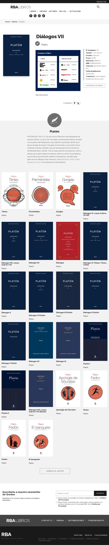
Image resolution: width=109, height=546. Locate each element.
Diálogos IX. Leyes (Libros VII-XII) (94, 214)
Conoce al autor (55, 471)
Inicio (7, 22)
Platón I (86, 364)
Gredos (22, 22)
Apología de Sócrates (66, 410)
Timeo (4, 212)
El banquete (34, 459)
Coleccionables (101, 535)
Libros (33, 11)
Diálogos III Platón (64, 312)
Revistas (88, 535)
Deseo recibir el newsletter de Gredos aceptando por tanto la (82, 499)
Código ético (52, 539)
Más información (42, 95)
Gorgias (59, 212)
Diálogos (60, 263)
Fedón (4, 459)
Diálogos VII (34, 263)
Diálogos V (6, 313)
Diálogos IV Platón (37, 315)
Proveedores (63, 539)
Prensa (60, 520)
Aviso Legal (41, 539)
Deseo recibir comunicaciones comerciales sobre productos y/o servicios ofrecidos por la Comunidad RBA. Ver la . (80, 504)
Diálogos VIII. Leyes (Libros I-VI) (10, 264)
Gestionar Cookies (44, 540)
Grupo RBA (78, 535)
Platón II (5, 413)
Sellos (62, 11)
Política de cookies (92, 539)
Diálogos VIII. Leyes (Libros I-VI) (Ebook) (37, 411)
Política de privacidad (76, 539)
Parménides (34, 212)
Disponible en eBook (94, 85)
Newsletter (101, 1)
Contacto (46, 520)
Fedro (86, 410)
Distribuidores (76, 520)
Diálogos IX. (61, 361)
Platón (44, 44)
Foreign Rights (96, 520)
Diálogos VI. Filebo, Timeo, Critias (95, 264)
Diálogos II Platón (91, 312)
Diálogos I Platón (9, 363)
